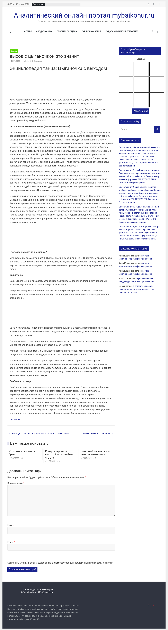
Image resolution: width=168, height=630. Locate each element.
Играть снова (140, 111)
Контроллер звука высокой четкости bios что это (59, 454)
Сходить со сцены (67, 31)
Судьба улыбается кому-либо (122, 31)
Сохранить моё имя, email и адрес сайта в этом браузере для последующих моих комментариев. (60, 562)
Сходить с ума (44, 31)
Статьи (28, 31)
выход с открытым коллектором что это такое (39, 433)
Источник (15, 419)
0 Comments (36, 61)
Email (11, 542)
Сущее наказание (91, 31)
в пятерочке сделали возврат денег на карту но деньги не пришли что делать (136, 289)
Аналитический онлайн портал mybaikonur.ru (84, 15)
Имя (10, 525)
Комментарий (15, 483)
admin (26, 61)
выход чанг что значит (97, 433)
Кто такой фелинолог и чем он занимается (95, 453)
